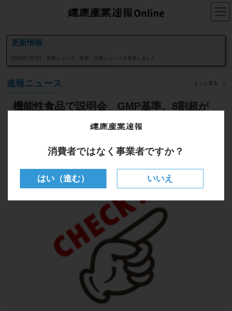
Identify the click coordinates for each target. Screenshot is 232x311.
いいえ (160, 178)
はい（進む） (63, 178)
